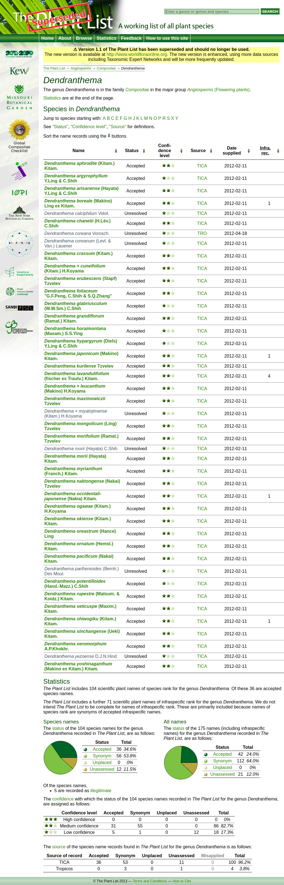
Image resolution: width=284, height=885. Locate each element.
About (64, 38)
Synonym (102, 755)
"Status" (60, 126)
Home (47, 38)
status (58, 728)
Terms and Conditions (150, 881)
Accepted (102, 749)
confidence (62, 799)
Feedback (131, 38)
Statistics (106, 38)
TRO (202, 233)
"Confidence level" (89, 126)
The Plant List (54, 68)
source (58, 846)
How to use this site (167, 38)
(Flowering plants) (218, 89)
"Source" (117, 126)
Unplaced (102, 762)
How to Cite (182, 881)
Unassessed (102, 769)
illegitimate (100, 790)
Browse (84, 38)
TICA (202, 165)
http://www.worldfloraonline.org (136, 54)
